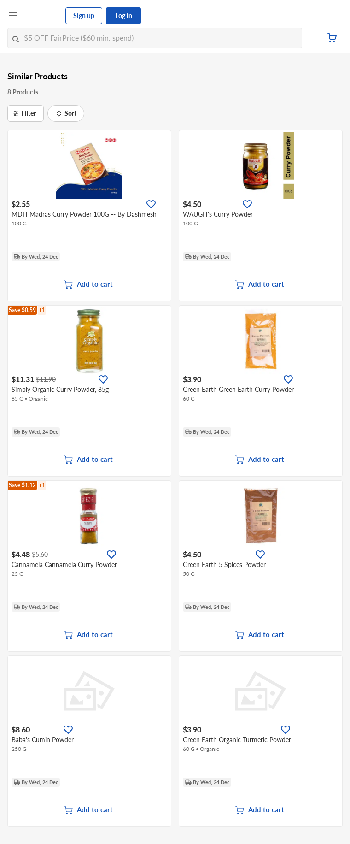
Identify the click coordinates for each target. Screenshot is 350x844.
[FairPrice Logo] (42, 15)
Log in (123, 15)
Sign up (83, 15)
